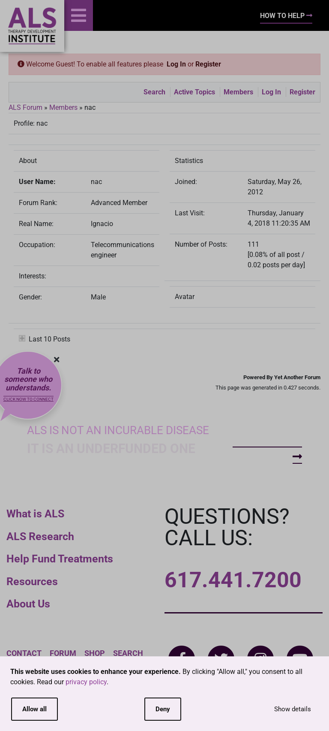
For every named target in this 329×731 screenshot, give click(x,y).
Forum (63, 653)
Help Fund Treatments (59, 559)
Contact (24, 653)
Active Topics (194, 92)
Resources (32, 581)
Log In (176, 64)
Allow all (34, 709)
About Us (28, 604)
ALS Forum (26, 107)
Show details (292, 709)
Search (154, 92)
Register (208, 64)
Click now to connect (28, 399)
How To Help (286, 16)
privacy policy (86, 682)
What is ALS (35, 513)
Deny (163, 709)
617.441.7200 (233, 580)
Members (238, 92)
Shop (94, 653)
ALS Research (40, 536)
